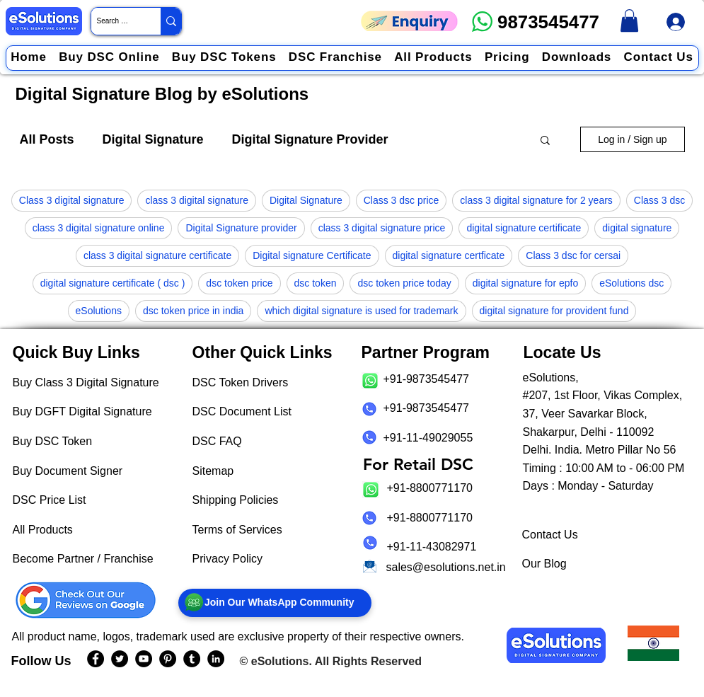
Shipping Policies (235, 500)
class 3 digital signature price (382, 228)
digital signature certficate (449, 255)
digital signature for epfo (525, 283)
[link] (629, 20)
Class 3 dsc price (401, 200)
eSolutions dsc (631, 283)
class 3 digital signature (196, 200)
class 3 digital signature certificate (157, 255)
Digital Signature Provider (310, 139)
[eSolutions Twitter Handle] (119, 658)
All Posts (47, 139)
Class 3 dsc (659, 200)
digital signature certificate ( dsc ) (112, 283)
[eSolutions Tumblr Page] (191, 658)
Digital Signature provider (240, 228)
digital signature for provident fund (554, 310)
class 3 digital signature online (99, 228)
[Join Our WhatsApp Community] (274, 603)
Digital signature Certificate (312, 255)
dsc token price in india (193, 310)
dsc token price (239, 283)
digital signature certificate (523, 228)
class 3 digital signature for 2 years (536, 200)
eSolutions (99, 310)
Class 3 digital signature (72, 200)
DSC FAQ (217, 441)
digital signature (636, 228)
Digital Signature (153, 139)
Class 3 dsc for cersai (573, 255)
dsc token (315, 283)
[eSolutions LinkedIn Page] (215, 658)
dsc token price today (404, 283)
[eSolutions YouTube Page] (143, 658)
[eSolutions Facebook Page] (95, 658)
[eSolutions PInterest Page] (167, 658)
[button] (545, 141)
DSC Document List (242, 411)
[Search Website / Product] (114, 21)
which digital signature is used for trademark (361, 310)
